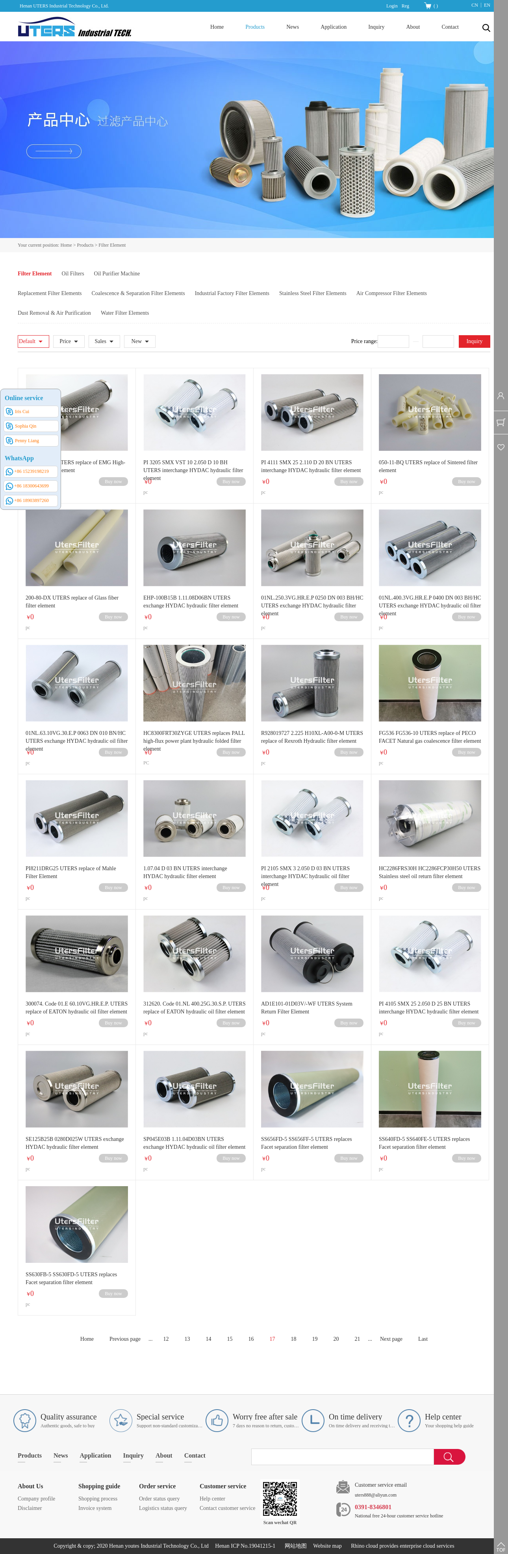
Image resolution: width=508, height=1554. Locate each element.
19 (314, 1339)
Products (85, 245)
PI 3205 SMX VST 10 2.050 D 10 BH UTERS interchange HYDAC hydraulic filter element (193, 470)
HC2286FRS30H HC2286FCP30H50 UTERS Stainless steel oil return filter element (429, 872)
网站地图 (294, 1546)
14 (208, 1339)
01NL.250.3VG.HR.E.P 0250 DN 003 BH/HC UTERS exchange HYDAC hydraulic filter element (312, 605)
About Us (30, 1486)
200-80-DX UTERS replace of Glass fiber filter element (72, 602)
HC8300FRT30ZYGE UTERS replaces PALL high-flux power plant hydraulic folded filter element (194, 741)
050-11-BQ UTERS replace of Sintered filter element (428, 466)
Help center (212, 1499)
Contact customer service (228, 1508)
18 (293, 1339)
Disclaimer (30, 1508)
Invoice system (94, 1508)
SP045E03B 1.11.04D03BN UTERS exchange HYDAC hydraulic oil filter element (194, 1143)
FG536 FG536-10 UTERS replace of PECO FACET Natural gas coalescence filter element (430, 737)
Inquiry (474, 341)
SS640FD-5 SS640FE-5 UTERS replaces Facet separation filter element (424, 1143)
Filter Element (112, 245)
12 (166, 1339)
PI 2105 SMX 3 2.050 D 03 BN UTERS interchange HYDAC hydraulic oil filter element (305, 876)
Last (423, 1339)
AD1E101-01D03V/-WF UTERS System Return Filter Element (306, 1008)
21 (357, 1339)
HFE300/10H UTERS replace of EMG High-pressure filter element (75, 466)
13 (187, 1339)
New (137, 341)
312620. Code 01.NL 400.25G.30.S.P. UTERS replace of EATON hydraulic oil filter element (194, 1008)
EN (487, 5)
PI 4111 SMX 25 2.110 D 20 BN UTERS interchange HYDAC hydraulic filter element (311, 466)
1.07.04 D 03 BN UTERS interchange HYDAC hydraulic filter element (185, 872)
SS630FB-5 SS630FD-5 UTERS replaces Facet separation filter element (71, 1278)
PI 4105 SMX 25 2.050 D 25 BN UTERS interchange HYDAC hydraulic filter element (428, 1008)
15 (229, 1339)
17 (272, 1339)
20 (336, 1339)
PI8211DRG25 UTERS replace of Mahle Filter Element (71, 872)
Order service (157, 1486)
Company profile (36, 1499)
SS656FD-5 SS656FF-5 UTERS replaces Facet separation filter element (306, 1143)
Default (27, 341)
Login (392, 6)
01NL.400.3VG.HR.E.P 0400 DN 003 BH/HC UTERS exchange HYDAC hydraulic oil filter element (430, 605)
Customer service (223, 1486)
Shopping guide (99, 1486)
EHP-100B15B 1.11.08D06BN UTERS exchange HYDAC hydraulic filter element (190, 602)
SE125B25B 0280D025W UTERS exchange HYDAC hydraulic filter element (75, 1143)
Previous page (125, 1339)
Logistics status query (163, 1508)
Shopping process (97, 1499)
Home (217, 27)
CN (474, 5)
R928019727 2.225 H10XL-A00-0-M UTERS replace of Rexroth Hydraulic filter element (312, 737)
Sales (100, 341)
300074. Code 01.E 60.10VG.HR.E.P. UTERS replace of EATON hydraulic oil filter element (77, 1008)
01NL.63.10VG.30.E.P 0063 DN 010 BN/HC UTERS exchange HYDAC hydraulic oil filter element (77, 741)
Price (65, 341)
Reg (405, 6)
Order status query (159, 1499)
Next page (391, 1339)
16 (251, 1339)
